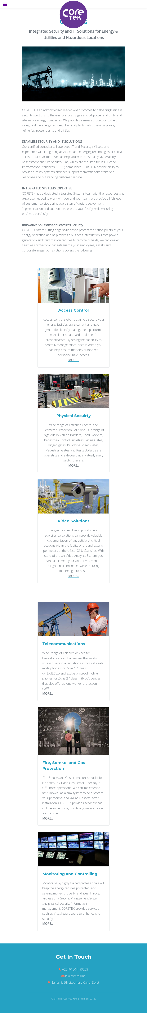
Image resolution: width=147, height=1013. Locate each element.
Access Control (73, 310)
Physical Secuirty (73, 415)
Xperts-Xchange (81, 998)
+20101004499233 (75, 969)
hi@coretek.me (75, 976)
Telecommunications (63, 643)
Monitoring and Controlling (69, 874)
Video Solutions (74, 521)
